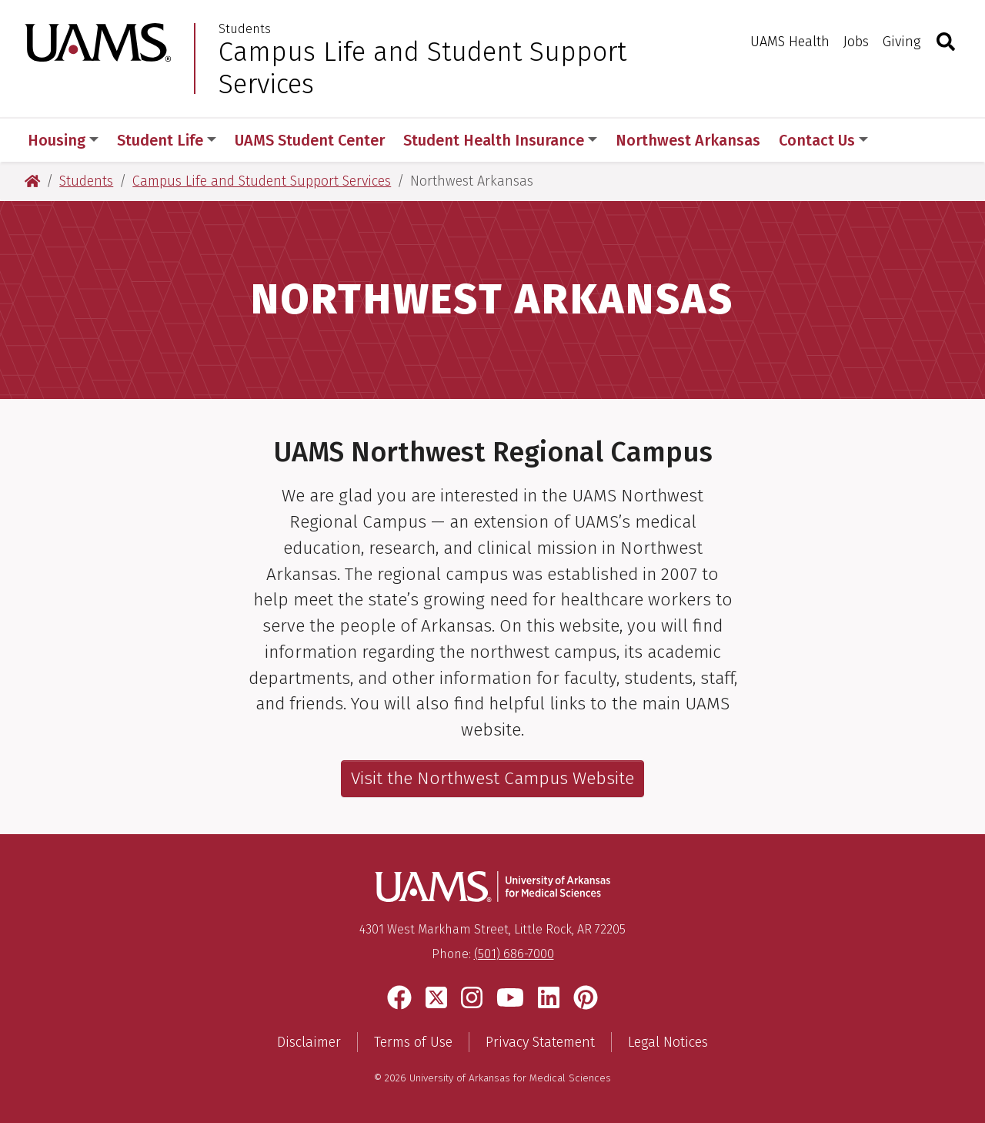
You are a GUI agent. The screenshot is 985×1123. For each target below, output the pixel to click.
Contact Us (823, 140)
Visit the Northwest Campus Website (492, 778)
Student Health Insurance (500, 140)
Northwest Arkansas (688, 140)
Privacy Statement (540, 1042)
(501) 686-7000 (514, 954)
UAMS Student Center (310, 140)
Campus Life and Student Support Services (422, 67)
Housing (63, 140)
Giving (901, 41)
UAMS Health (790, 41)
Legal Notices (668, 1042)
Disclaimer (309, 1042)
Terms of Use (413, 1042)
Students (245, 29)
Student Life (166, 140)
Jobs (856, 41)
